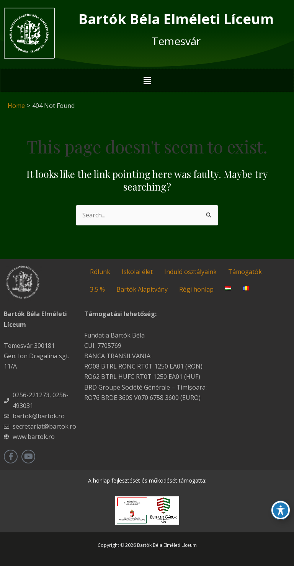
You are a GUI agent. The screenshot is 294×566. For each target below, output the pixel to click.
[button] (147, 80)
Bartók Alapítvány (142, 289)
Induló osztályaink (190, 272)
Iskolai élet (137, 272)
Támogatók (245, 272)
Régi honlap (196, 289)
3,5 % (97, 289)
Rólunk (100, 272)
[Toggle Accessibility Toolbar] (280, 510)
